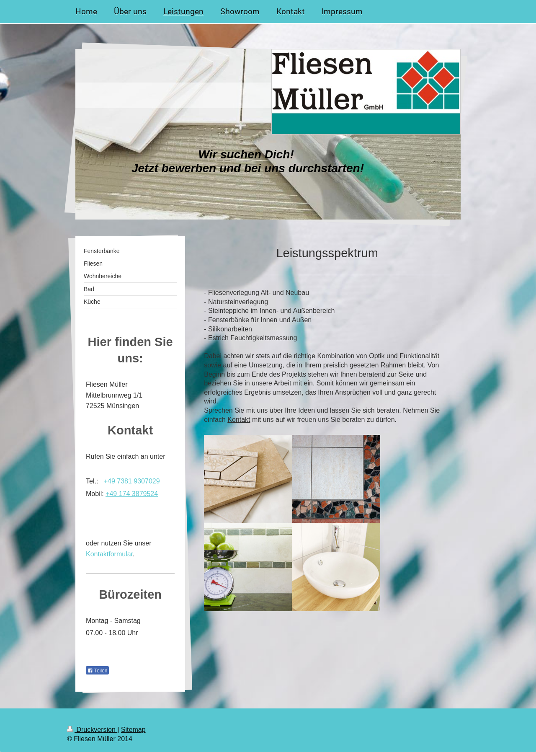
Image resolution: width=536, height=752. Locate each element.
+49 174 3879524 (132, 493)
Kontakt (238, 419)
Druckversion (92, 729)
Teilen (97, 671)
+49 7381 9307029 (132, 481)
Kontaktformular (109, 554)
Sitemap (133, 729)
